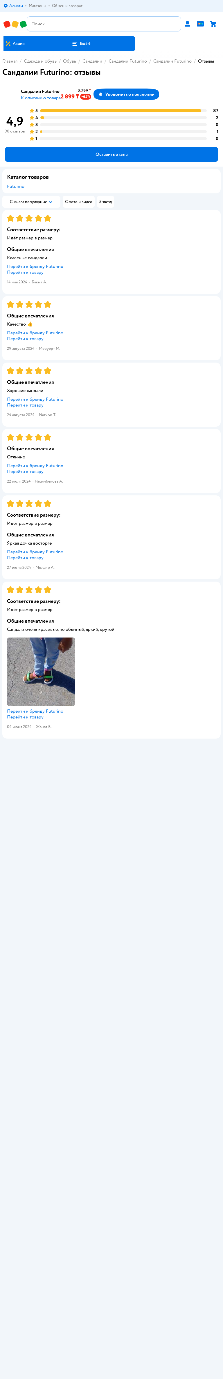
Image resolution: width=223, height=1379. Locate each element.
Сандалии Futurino (128, 61)
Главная (9, 61)
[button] (81, 43)
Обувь (69, 61)
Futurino (15, 186)
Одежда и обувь (40, 61)
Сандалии (92, 61)
